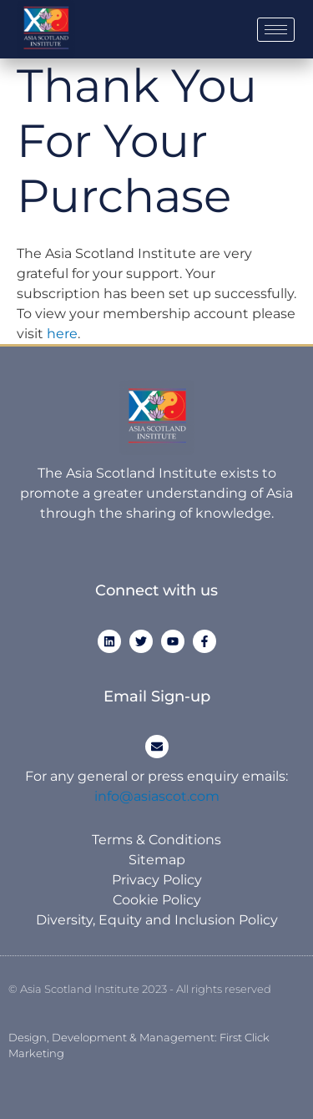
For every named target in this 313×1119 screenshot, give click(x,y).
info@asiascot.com (157, 796)
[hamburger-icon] (276, 30)
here (62, 334)
